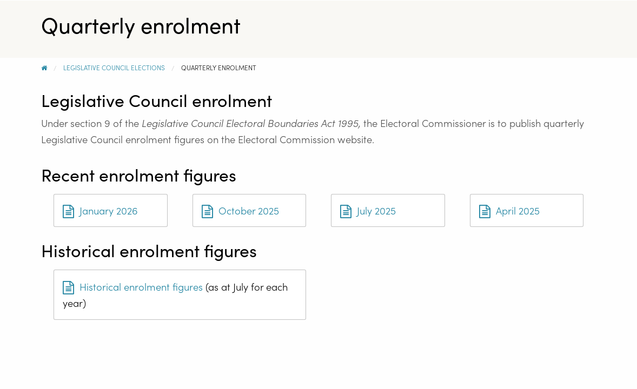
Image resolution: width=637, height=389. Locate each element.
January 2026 (100, 210)
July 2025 (368, 210)
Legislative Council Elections (114, 67)
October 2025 (240, 210)
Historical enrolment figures (133, 286)
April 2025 (509, 210)
